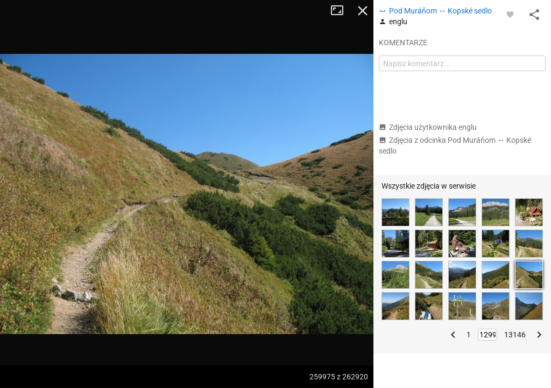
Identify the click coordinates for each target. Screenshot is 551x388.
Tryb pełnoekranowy (341, 11)
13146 (515, 334)
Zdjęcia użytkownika (428, 127)
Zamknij (362, 11)
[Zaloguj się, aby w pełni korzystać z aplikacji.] (510, 14)
